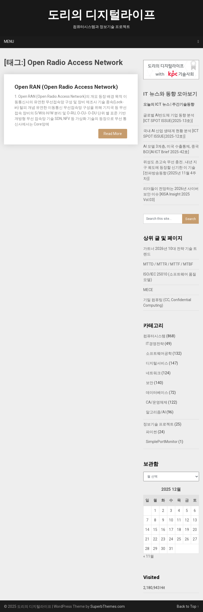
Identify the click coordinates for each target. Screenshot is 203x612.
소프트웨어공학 (159, 353)
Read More (113, 134)
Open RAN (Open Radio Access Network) (66, 87)
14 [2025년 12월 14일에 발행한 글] (147, 529)
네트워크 (153, 373)
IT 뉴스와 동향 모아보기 (170, 94)
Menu (9, 41)
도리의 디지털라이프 (101, 15)
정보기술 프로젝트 (158, 424)
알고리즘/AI (156, 412)
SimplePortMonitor (162, 442)
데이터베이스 (157, 392)
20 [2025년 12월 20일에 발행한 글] (195, 529)
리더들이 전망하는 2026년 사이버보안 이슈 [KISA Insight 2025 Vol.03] (171, 194)
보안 (149, 383)
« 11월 (148, 556)
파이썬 (151, 432)
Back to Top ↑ (188, 606)
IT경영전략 (155, 344)
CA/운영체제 (156, 402)
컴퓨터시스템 (154, 336)
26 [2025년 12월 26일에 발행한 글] (187, 539)
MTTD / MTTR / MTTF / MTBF (168, 264)
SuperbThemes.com (107, 606)
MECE (148, 290)
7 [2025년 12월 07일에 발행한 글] (147, 520)
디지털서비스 (157, 363)
